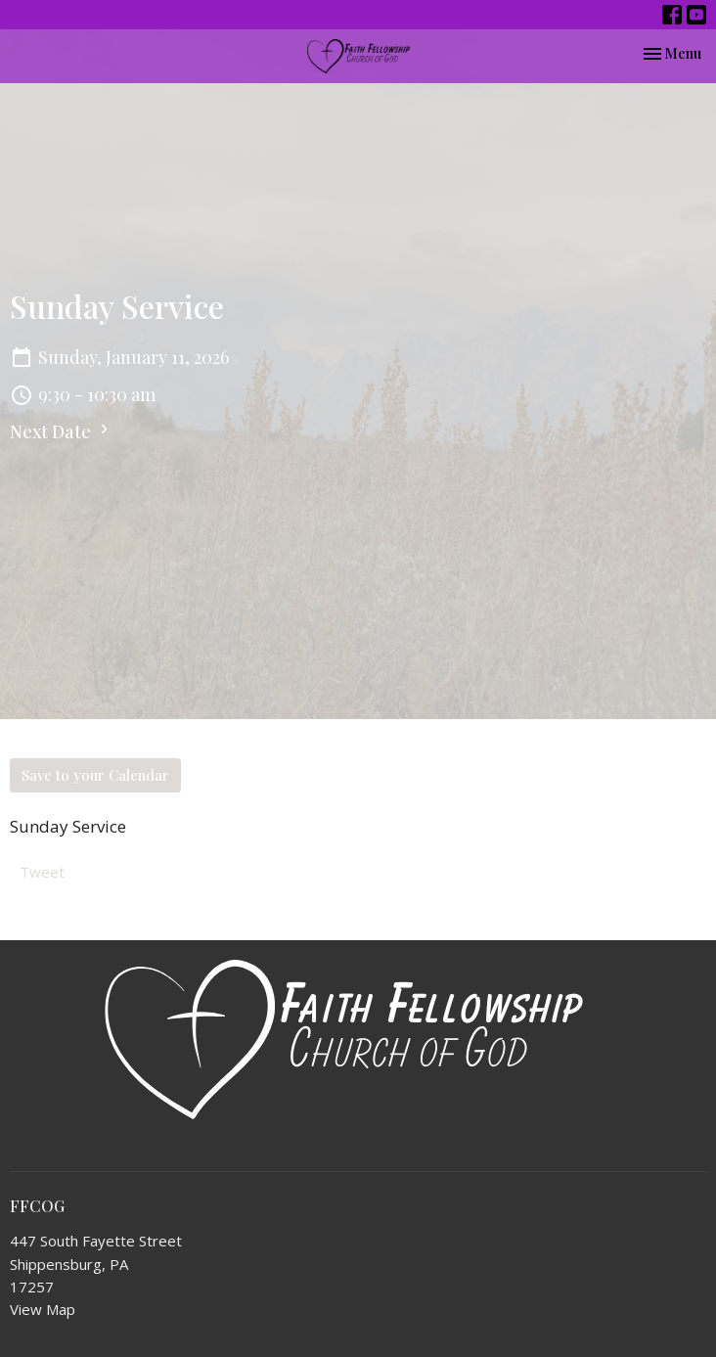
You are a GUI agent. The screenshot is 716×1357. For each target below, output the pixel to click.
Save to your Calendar (95, 775)
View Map (42, 1309)
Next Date (61, 431)
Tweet (42, 872)
